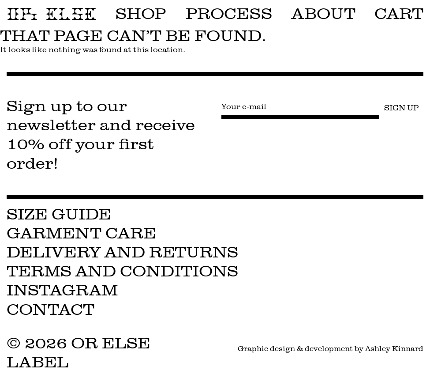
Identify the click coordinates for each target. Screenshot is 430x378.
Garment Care (81, 233)
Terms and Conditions (122, 271)
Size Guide (59, 214)
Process (229, 13)
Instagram (62, 290)
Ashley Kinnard (394, 348)
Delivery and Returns (122, 252)
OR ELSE (52, 14)
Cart (398, 13)
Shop (141, 13)
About (323, 13)
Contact (50, 309)
